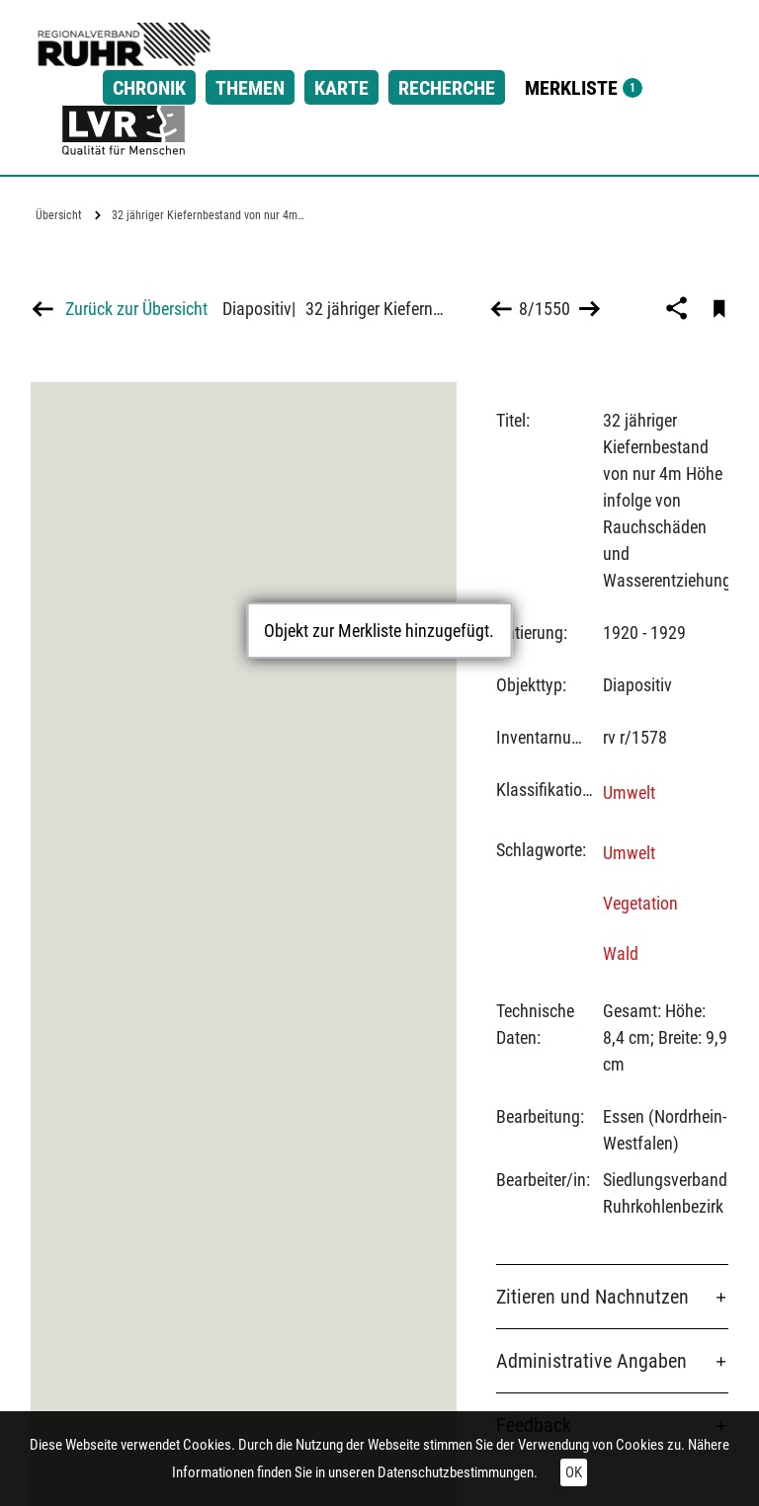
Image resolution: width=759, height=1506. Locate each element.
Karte (341, 88)
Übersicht (59, 215)
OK (573, 1472)
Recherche (446, 88)
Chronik (149, 88)
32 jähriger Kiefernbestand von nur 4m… (208, 215)
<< (501, 308)
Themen (250, 88)
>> (587, 308)
